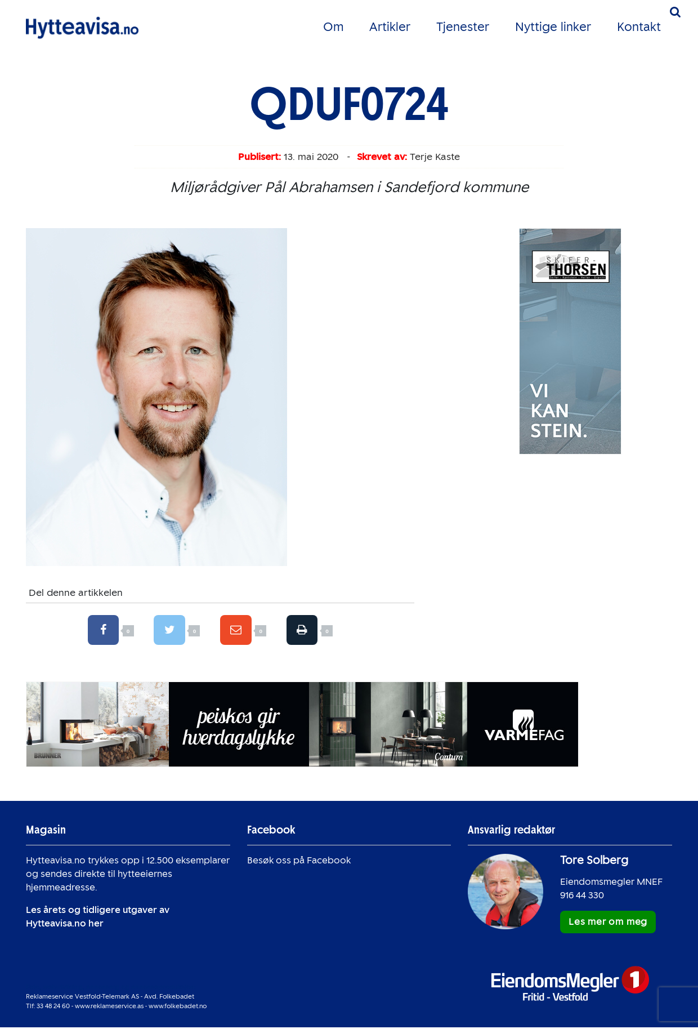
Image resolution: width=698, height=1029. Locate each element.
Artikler (389, 27)
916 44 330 (582, 897)
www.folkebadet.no (178, 1007)
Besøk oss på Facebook (299, 862)
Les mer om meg (608, 923)
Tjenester (462, 27)
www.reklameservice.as (109, 1007)
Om (333, 27)
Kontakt (639, 27)
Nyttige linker (553, 27)
